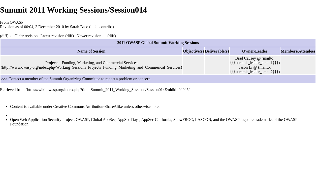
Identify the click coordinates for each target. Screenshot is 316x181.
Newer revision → (91, 36)
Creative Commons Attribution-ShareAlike (88, 106)
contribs (106, 27)
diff (4, 36)
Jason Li (245, 67)
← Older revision (23, 36)
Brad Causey (245, 58)
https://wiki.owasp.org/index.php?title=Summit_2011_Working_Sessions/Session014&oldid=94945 (107, 89)
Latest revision (53, 36)
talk (94, 27)
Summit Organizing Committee (74, 79)
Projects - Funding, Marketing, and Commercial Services (91, 63)
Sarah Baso (79, 27)
